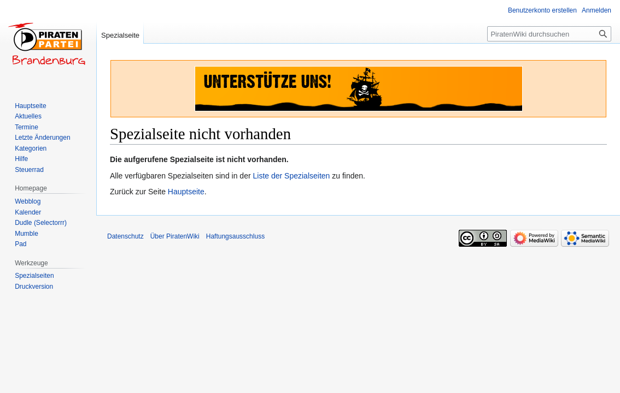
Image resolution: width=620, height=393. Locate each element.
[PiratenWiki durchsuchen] (549, 33)
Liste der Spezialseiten (291, 175)
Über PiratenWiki (175, 236)
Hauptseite (186, 191)
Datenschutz (125, 236)
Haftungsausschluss (235, 236)
